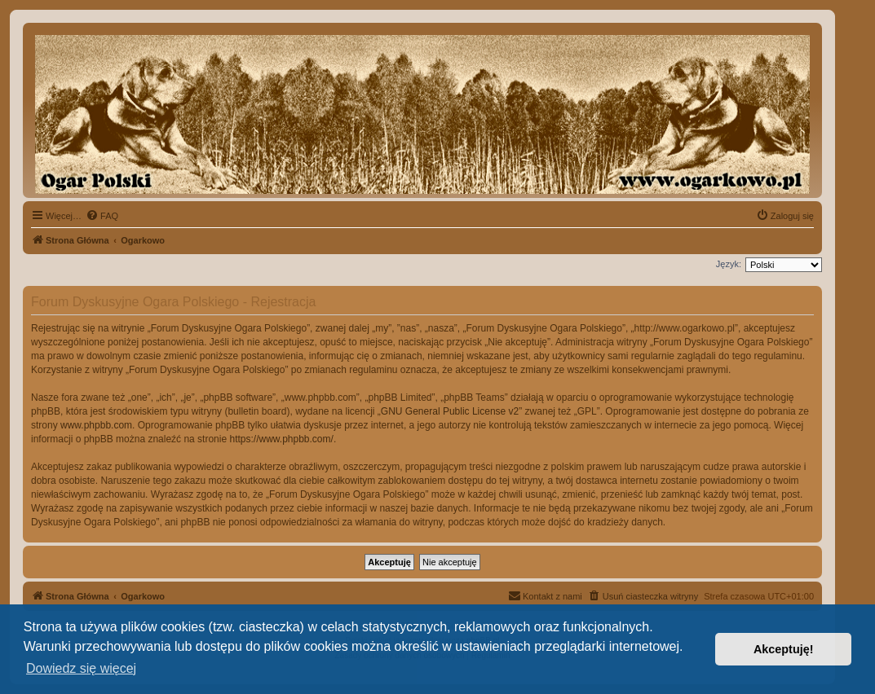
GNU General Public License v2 (450, 411)
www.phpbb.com (96, 425)
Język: (728, 264)
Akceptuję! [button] (783, 649)
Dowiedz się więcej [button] (81, 668)
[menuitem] (102, 216)
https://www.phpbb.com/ (281, 439)
